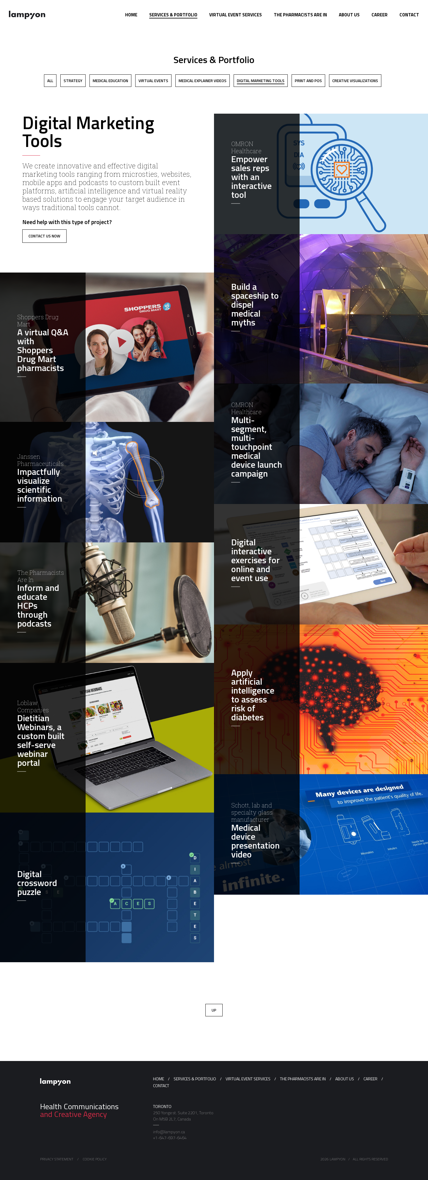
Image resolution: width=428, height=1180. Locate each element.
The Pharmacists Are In (303, 1079)
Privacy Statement (56, 1159)
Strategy (73, 81)
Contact (161, 1085)
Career (370, 1079)
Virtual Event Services (248, 1079)
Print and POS (308, 81)
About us (344, 1079)
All (50, 81)
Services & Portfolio (195, 1079)
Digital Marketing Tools (260, 81)
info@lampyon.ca (169, 1131)
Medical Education (110, 81)
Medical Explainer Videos (202, 81)
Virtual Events (153, 81)
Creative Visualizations (355, 81)
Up (214, 1010)
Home (158, 1079)
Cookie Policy (95, 1159)
